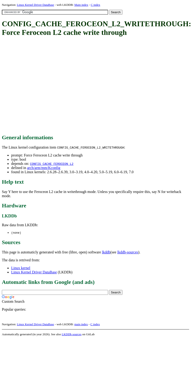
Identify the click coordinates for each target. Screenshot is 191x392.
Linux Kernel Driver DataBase (35, 5)
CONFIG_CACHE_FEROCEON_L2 (51, 164)
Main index (81, 5)
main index (81, 324)
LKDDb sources (72, 334)
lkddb (106, 252)
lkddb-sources (127, 252)
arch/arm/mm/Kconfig (43, 168)
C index (95, 5)
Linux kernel (20, 268)
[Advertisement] (44, 86)
